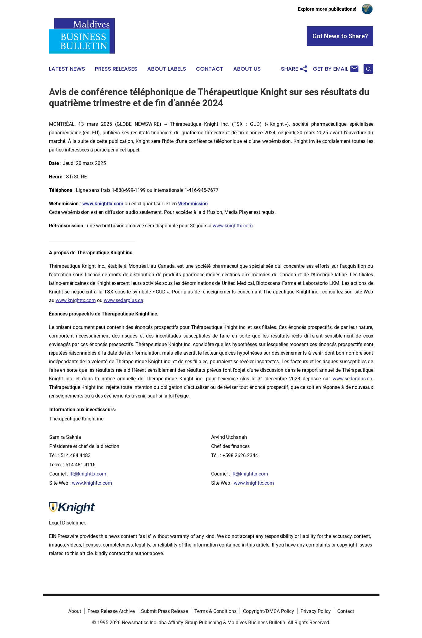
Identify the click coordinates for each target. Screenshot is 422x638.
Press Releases (116, 68)
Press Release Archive (111, 611)
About (74, 611)
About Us (247, 68)
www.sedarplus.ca (123, 300)
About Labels (166, 68)
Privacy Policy (316, 611)
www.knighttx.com (233, 226)
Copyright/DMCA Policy (268, 611)
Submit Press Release (164, 611)
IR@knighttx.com (87, 474)
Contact (209, 68)
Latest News (67, 68)
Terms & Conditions (215, 611)
